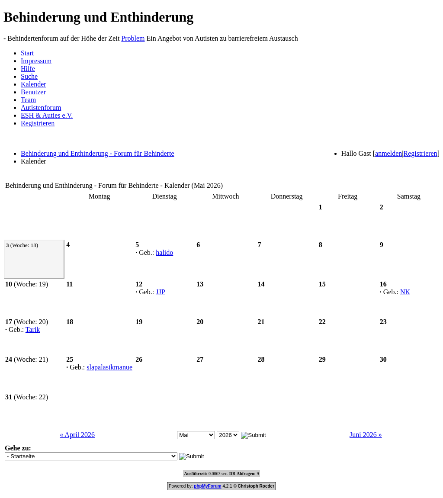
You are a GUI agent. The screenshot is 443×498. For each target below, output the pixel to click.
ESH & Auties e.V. (47, 115)
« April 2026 (77, 434)
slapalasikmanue (109, 367)
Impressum (36, 60)
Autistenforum (41, 107)
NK (405, 292)
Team (28, 99)
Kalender (33, 84)
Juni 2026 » (366, 434)
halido (164, 252)
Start (27, 53)
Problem (132, 38)
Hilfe (28, 68)
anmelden (388, 153)
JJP (160, 292)
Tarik (33, 329)
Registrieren (38, 123)
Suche (29, 76)
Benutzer (33, 92)
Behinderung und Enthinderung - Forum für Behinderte (97, 153)
